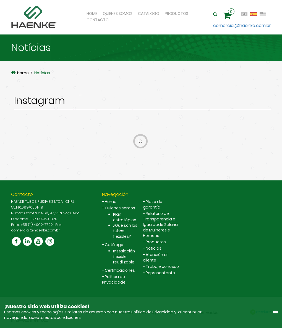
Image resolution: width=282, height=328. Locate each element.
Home (92, 13)
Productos (176, 13)
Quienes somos (120, 208)
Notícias (42, 73)
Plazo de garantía (152, 204)
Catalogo (148, 13)
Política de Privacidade (114, 279)
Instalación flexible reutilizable (124, 256)
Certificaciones (120, 270)
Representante (160, 273)
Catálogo (114, 244)
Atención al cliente (155, 257)
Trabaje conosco (162, 266)
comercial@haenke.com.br (242, 25)
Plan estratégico (124, 217)
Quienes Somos (117, 13)
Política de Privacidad (152, 312)
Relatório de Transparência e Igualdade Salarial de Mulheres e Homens (161, 224)
